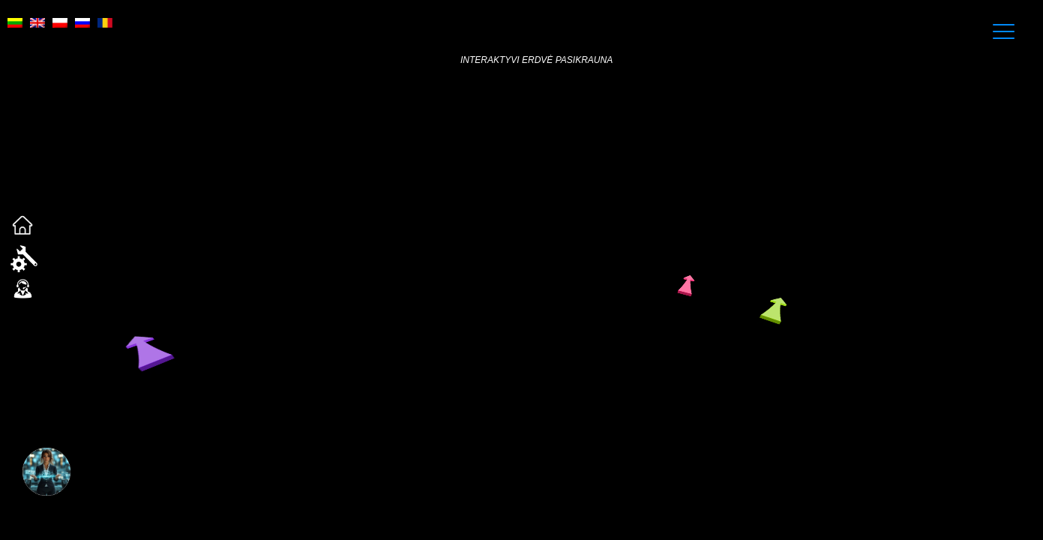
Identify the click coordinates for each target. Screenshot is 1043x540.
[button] (46, 483)
